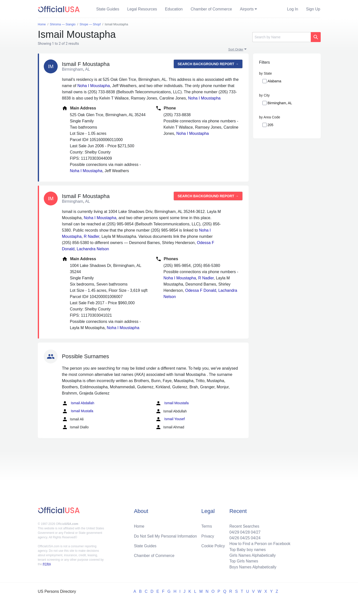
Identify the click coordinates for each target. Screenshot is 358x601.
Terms (206, 525)
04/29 (233, 531)
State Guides (107, 9)
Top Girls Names (242, 561)
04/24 (255, 537)
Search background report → (208, 64)
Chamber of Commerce (211, 9)
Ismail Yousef (170, 419)
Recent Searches (243, 525)
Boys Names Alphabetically (252, 567)
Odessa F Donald (200, 290)
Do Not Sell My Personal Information (166, 535)
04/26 (233, 537)
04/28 (244, 531)
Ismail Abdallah (78, 403)
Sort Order (235, 49)
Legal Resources (142, 9)
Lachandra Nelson (93, 249)
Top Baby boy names (246, 549)
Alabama (274, 81)
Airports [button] (247, 9)
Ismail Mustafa (77, 411)
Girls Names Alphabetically (251, 555)
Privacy (207, 535)
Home (139, 525)
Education (174, 9)
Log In (292, 9)
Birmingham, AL (280, 103)
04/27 (255, 531)
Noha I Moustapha (93, 86)
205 (270, 125)
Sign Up (313, 9)
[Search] (281, 37)
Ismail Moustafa (172, 403)
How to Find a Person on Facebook (259, 543)
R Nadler (91, 236)
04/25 (244, 537)
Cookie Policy (213, 545)
